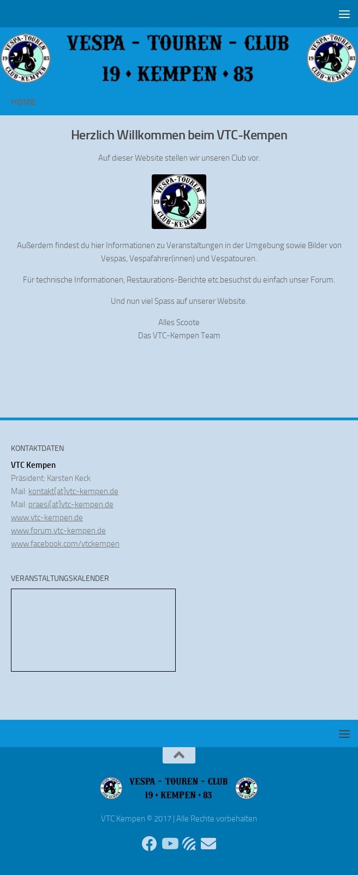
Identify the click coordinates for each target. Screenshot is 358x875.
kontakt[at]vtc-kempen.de (73, 491)
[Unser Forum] (188, 843)
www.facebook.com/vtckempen (65, 544)
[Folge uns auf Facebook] (149, 843)
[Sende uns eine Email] (208, 843)
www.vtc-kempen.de (47, 517)
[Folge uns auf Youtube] (169, 843)
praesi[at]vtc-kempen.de (71, 504)
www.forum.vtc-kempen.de (58, 531)
